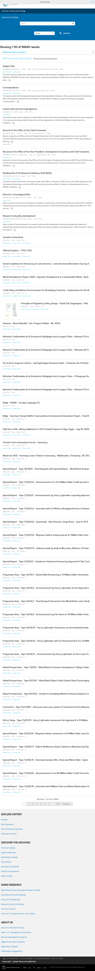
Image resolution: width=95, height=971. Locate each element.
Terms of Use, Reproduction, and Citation (18, 913)
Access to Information (42, 958)
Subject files (9, 66)
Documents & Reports (10, 866)
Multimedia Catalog (9, 857)
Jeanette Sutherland (13, 237)
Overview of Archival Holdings (13, 895)
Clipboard (63, 33)
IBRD (24, 968)
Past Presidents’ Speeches (12, 829)
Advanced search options (14, 52)
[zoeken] (73, 23)
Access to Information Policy (12, 927)
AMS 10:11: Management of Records (16, 932)
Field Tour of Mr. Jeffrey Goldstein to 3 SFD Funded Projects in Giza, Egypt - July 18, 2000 (46, 429)
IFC (34, 968)
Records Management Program (14, 937)
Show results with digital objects (45, 58)
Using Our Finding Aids (10, 899)
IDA (29, 968)
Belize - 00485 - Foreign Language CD (21, 403)
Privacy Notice (13, 958)
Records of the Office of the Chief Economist (24, 130)
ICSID (45, 968)
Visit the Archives (8, 909)
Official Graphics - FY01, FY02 (17, 251)
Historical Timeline (9, 834)
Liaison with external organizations (20, 109)
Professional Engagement (11, 951)
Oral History (6, 862)
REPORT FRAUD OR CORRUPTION (24, 962)
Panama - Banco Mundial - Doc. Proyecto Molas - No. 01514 (31, 323)
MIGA (39, 968)
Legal (4, 958)
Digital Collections (8, 852)
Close (92, 2)
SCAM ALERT (6, 962)
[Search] (47, 23)
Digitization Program (9, 946)
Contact (60, 958)
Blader (44, 33)
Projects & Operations (10, 871)
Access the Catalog (18, 11)
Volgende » (67, 804)
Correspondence (11, 88)
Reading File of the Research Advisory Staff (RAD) (27, 173)
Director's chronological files (16, 195)
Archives (5, 11)
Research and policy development (19, 216)
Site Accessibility (26, 958)
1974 (58, 804)
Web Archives (6, 876)
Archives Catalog (8, 848)
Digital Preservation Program (13, 942)
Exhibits (4, 819)
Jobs (54, 958)
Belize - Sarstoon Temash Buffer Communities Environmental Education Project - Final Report (48, 416)
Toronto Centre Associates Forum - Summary (25, 443)
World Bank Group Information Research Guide (20, 890)
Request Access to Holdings (12, 904)
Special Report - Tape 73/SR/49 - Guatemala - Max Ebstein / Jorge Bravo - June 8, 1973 (45, 522)
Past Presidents (7, 824)
